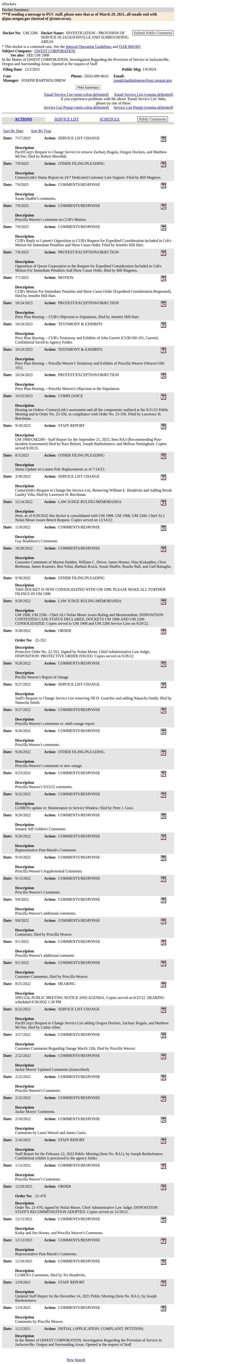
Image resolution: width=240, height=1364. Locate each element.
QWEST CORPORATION (54, 51)
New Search (76, 1360)
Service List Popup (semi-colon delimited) (76, 107)
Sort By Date (13, 131)
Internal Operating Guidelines (89, 47)
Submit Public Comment (153, 33)
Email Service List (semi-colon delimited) (76, 94)
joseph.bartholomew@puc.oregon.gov (143, 80)
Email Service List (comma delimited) (143, 94)
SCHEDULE (110, 119)
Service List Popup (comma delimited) (143, 107)
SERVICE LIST (66, 119)
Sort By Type (41, 131)
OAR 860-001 (130, 47)
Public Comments (152, 119)
